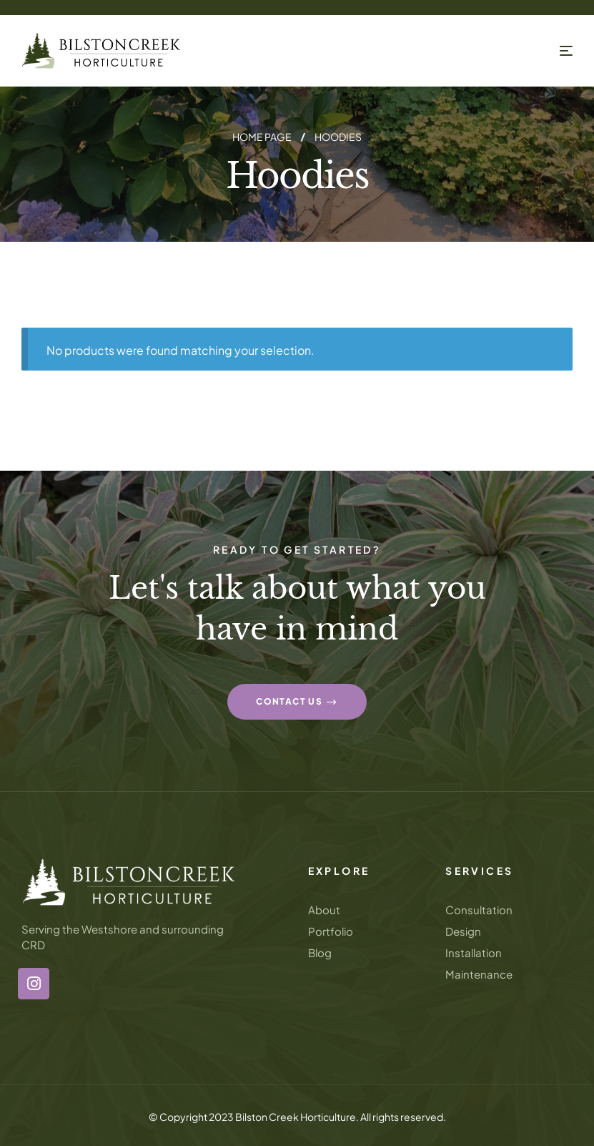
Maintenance (479, 974)
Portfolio (330, 931)
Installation (473, 952)
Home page (262, 136)
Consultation (479, 909)
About (324, 909)
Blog (320, 952)
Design (463, 931)
